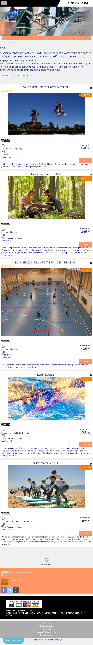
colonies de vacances (25, 56)
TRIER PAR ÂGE (24, 75)
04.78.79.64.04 (76, 3)
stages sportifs (49, 56)
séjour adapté (29, 60)
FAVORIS (2, 28)
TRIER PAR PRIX (7, 75)
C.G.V (46, 623)
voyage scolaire (9, 60)
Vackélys (58, 639)
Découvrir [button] (85, 160)
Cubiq (40, 639)
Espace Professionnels (46, 632)
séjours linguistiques (72, 56)
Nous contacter (46, 635)
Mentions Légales (46, 626)
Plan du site (46, 629)
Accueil (4, 43)
